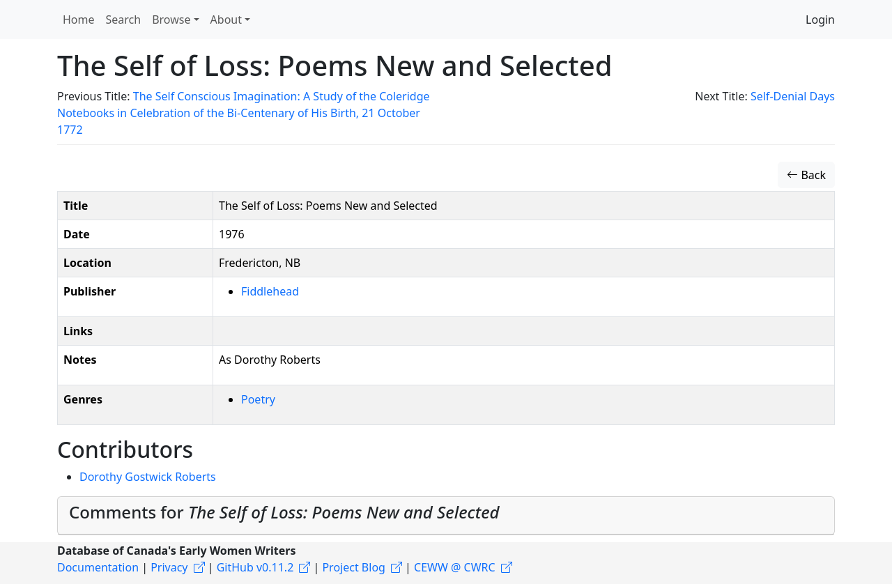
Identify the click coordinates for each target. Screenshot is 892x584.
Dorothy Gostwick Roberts (147, 476)
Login (820, 19)
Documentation (98, 567)
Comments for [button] (284, 511)
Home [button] (79, 19)
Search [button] (123, 19)
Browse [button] (171, 19)
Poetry (258, 399)
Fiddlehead (270, 291)
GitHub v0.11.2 (255, 567)
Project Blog (353, 567)
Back (806, 175)
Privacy (169, 567)
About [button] (226, 19)
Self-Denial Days (793, 96)
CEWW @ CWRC (454, 567)
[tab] (446, 516)
